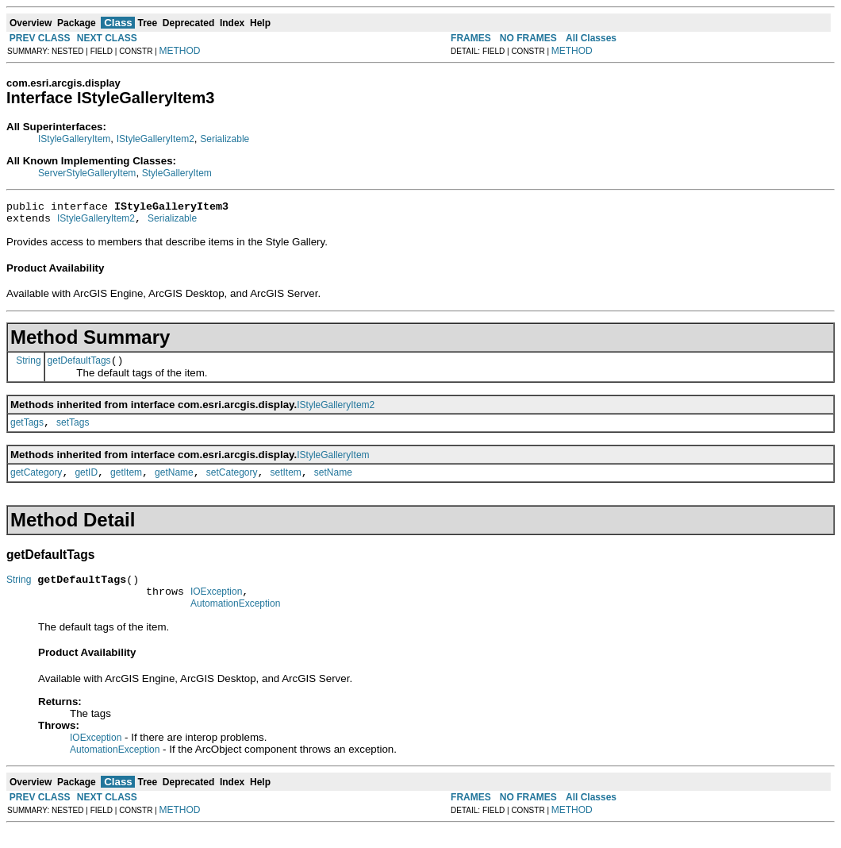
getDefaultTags (79, 367)
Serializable (224, 139)
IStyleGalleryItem (74, 139)
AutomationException (235, 622)
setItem (286, 484)
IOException (216, 608)
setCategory (232, 484)
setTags (72, 431)
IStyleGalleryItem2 (155, 139)
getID (86, 484)
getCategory (36, 484)
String (28, 366)
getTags (27, 431)
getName (174, 484)
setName (333, 484)
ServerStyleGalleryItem (87, 173)
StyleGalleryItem (177, 173)
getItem (126, 484)
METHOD (180, 50)
